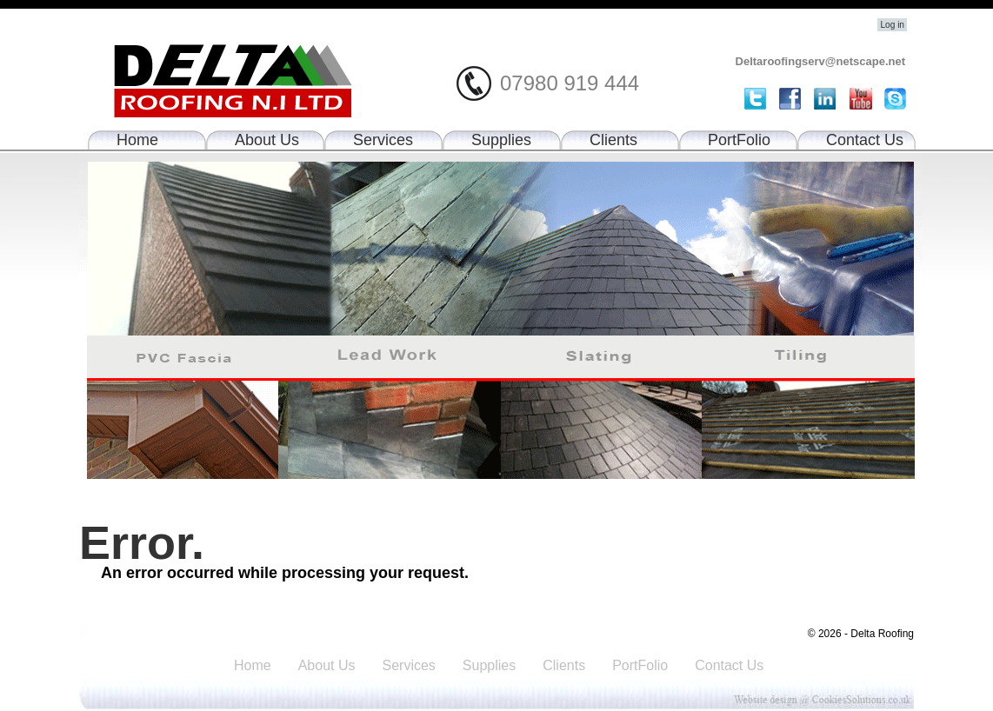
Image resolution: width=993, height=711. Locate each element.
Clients (613, 140)
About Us (267, 140)
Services (383, 140)
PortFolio (739, 140)
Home (137, 140)
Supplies (501, 140)
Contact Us (864, 140)
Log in (892, 25)
